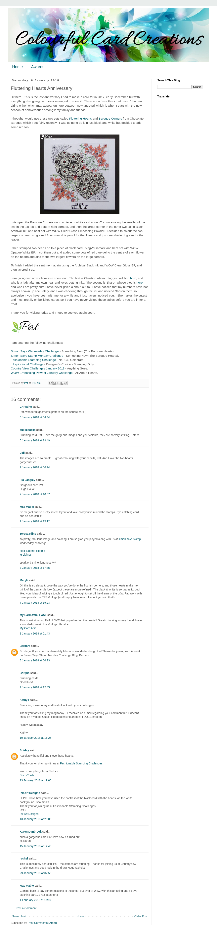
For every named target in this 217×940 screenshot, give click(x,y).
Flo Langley (27, 479)
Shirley (24, 750)
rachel (24, 858)
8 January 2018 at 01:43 (35, 633)
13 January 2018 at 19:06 (35, 780)
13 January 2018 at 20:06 (35, 819)
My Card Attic (28, 628)
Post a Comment (26, 908)
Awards (37, 67)
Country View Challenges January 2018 (38, 368)
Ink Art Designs (30, 793)
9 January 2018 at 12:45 (35, 687)
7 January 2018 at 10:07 (35, 494)
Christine (26, 406)
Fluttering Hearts (80, 118)
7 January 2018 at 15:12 (35, 521)
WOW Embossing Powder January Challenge (42, 372)
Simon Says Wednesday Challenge (35, 351)
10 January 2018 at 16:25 (35, 737)
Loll (22, 452)
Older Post (141, 916)
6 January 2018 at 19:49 (35, 440)
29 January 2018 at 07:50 (35, 873)
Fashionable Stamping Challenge (33, 359)
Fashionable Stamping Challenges (81, 763)
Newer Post (19, 916)
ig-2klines (25, 554)
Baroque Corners (111, 118)
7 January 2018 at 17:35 (35, 567)
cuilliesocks (27, 429)
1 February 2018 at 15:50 (35, 900)
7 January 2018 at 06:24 (35, 467)
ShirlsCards (27, 775)
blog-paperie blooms (32, 550)
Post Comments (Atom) (42, 922)
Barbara (25, 645)
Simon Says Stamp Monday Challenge (37, 355)
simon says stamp (129, 539)
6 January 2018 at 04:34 (35, 417)
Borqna (24, 673)
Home (17, 67)
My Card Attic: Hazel (33, 615)
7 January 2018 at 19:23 (35, 602)
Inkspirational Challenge (27, 364)
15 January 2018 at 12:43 (35, 846)
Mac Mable (27, 506)
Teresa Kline (28, 533)
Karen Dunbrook (31, 831)
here (133, 278)
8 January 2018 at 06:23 (35, 660)
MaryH (24, 580)
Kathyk (24, 699)
